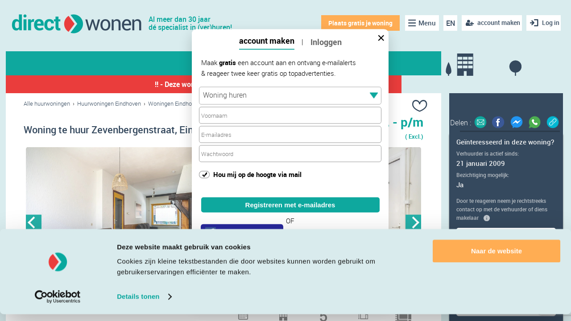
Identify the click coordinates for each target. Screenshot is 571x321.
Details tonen (138, 303)
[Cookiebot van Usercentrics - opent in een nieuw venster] (58, 303)
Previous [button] (33, 225)
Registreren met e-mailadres (290, 205)
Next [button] (413, 225)
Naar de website (496, 258)
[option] (123, 225)
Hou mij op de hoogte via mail (257, 173)
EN (446, 23)
